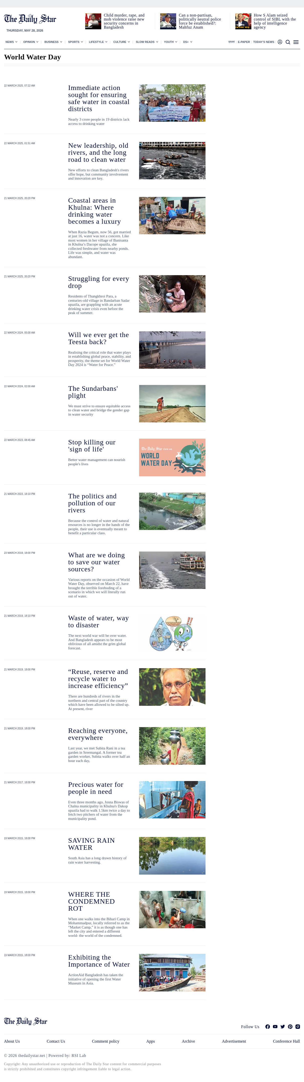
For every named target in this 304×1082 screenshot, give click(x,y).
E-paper (244, 41)
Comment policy (105, 1041)
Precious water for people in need (95, 788)
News (10, 41)
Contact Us (56, 1041)
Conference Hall (286, 1041)
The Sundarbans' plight (93, 391)
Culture (119, 41)
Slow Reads (145, 41)
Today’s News (263, 41)
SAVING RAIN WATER (91, 843)
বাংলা (231, 41)
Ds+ (186, 41)
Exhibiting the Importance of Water (99, 960)
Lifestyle (96, 41)
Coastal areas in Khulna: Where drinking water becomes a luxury (94, 210)
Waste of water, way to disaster (98, 621)
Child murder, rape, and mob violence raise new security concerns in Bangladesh (124, 21)
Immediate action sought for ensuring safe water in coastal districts (99, 98)
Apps (150, 1041)
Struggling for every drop (98, 282)
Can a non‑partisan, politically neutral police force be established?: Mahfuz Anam (200, 21)
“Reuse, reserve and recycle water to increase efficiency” (98, 678)
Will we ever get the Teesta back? (98, 338)
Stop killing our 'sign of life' (92, 445)
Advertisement (234, 1041)
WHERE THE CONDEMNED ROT (91, 901)
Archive (188, 1041)
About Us (12, 1041)
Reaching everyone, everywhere (98, 734)
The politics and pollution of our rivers (92, 503)
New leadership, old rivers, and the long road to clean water (98, 152)
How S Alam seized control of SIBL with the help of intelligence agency (275, 21)
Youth (169, 41)
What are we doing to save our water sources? (96, 562)
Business (51, 41)
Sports (73, 41)
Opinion (29, 41)
